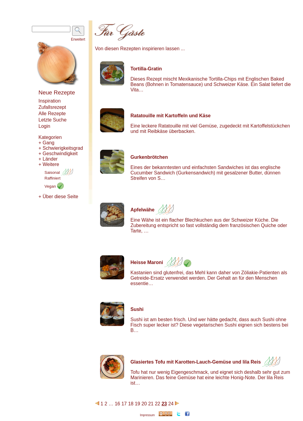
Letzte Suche (52, 119)
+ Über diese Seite (58, 196)
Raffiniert (52, 178)
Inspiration (49, 100)
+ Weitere (48, 164)
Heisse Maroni (146, 262)
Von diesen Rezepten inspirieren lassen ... (140, 48)
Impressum (147, 415)
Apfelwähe (142, 209)
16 (117, 403)
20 (144, 403)
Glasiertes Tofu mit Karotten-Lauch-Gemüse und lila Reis (195, 361)
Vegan (54, 186)
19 (137, 403)
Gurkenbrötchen (149, 157)
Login (44, 126)
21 (151, 403)
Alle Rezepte (52, 113)
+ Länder (48, 158)
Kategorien (50, 137)
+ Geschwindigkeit (58, 153)
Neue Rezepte (56, 92)
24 (171, 403)
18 (130, 403)
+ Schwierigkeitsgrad (60, 148)
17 (124, 403)
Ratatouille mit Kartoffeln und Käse (170, 115)
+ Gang (46, 142)
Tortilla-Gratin (146, 68)
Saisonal (58, 172)
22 (157, 403)
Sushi (137, 309)
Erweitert (78, 39)
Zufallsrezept (52, 107)
